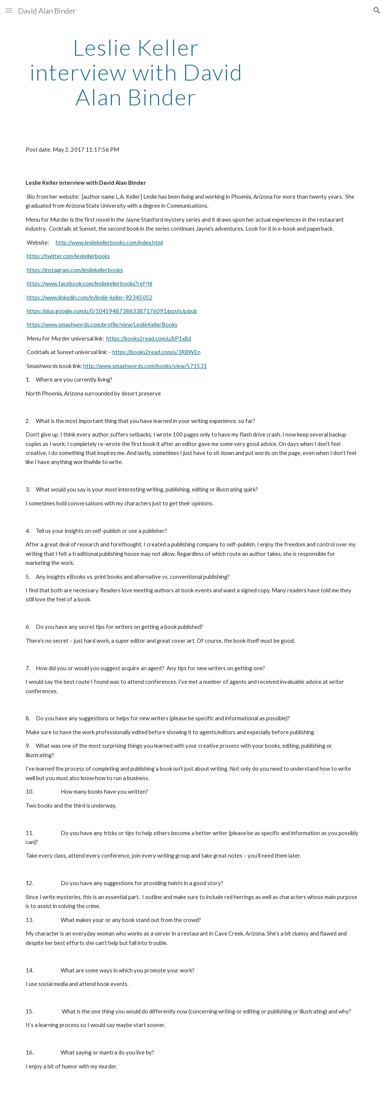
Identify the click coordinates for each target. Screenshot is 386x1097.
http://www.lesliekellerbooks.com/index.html (109, 242)
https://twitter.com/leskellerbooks (68, 256)
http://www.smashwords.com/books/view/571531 (145, 366)
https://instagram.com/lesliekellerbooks (75, 270)
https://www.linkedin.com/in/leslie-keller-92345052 (90, 297)
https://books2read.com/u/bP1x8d (148, 338)
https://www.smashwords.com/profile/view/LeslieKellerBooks (102, 324)
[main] (136, 72)
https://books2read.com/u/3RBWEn (156, 352)
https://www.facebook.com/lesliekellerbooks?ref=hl (89, 283)
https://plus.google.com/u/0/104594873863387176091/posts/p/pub (112, 311)
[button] (9, 10)
